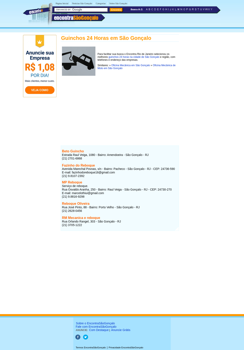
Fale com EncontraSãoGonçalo (96, 326)
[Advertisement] (120, 106)
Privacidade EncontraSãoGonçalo (126, 347)
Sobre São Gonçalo (118, 3)
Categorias (101, 3)
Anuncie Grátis (120, 330)
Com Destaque (99, 330)
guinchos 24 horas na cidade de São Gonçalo (134, 57)
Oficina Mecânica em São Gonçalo (130, 65)
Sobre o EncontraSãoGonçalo (95, 323)
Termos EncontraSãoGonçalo (91, 347)
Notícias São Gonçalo (82, 3)
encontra (76, 17)
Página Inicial (62, 3)
